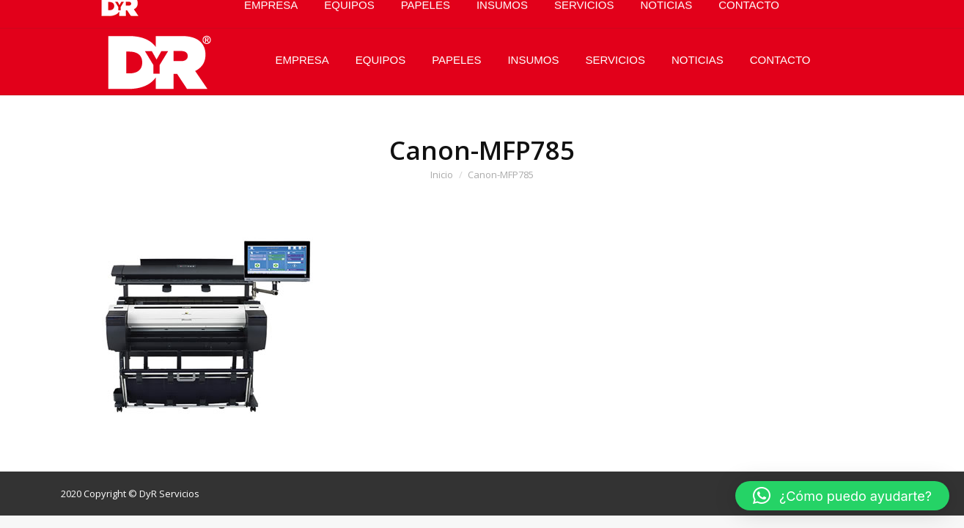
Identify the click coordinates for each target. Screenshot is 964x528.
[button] (842, 495)
